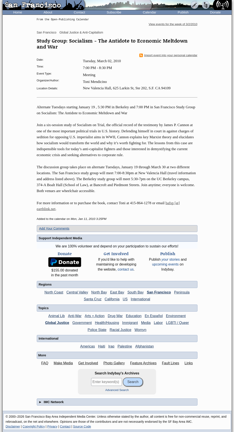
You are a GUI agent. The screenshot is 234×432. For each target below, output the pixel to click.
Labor (158, 323)
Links (188, 363)
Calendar (149, 12)
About (48, 12)
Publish (183, 12)
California (112, 299)
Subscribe (114, 12)
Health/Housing (107, 323)
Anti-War (75, 316)
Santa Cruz (92, 299)
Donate (215, 12)
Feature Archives (143, 363)
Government (82, 323)
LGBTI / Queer (177, 323)
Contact (79, 12)
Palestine (125, 346)
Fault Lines (170, 363)
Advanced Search (117, 390)
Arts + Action (95, 316)
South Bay (135, 292)
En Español (154, 316)
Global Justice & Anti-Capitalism (81, 32)
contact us (126, 269)
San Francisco (46, 32)
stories (171, 259)
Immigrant (130, 323)
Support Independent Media (60, 238)
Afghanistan (144, 346)
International (140, 299)
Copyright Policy (33, 426)
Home (17, 12)
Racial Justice (120, 330)
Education (134, 316)
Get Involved (88, 363)
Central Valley (77, 292)
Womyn (140, 330)
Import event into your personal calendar (168, 55)
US (125, 299)
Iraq (111, 346)
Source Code (82, 426)
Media (146, 323)
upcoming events (165, 264)
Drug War (115, 316)
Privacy (52, 426)
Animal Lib (56, 316)
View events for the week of (173, 24)
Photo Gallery (114, 363)
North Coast (53, 292)
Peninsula (182, 292)
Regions (45, 284)
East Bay (117, 292)
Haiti (101, 346)
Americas (87, 346)
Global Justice (57, 323)
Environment (176, 316)
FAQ (44, 363)
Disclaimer (13, 426)
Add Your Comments (54, 228)
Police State (97, 330)
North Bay (99, 292)
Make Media (63, 363)
